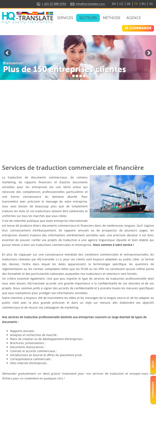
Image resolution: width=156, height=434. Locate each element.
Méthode (111, 18)
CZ (121, 4)
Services (65, 18)
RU (144, 4)
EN (114, 4)
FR (136, 4)
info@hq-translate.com (90, 4)
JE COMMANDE (137, 28)
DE (128, 4)
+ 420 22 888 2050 (54, 4)
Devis (153, 364)
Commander (153, 390)
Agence (133, 18)
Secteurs (88, 18)
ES (151, 4)
